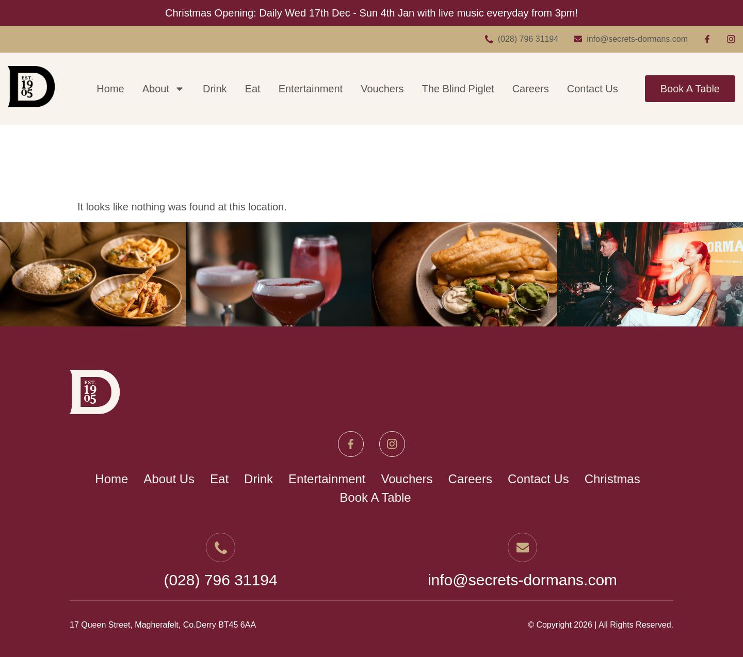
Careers (530, 88)
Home (110, 88)
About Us (169, 479)
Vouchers (382, 88)
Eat (253, 88)
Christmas (612, 479)
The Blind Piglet (458, 88)
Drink (215, 88)
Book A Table (690, 88)
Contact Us (592, 88)
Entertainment (311, 88)
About (163, 88)
